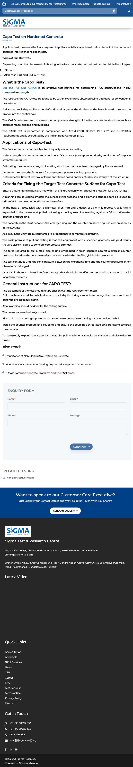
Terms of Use (13, 693)
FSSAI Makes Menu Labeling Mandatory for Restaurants (41, 3)
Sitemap (10, 703)
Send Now (83, 446)
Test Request (13, 688)
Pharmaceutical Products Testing (97, 3)
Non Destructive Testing (22, 477)
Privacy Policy (13, 698)
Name (12, 399)
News (8, 667)
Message (76, 415)
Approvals (11, 657)
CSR (7, 672)
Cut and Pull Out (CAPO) (19, 87)
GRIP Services (13, 662)
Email (75, 399)
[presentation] (34, 445)
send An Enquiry (65, 510)
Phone (13, 415)
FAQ (7, 682)
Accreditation (13, 652)
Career (9, 677)
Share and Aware (28, 763)
